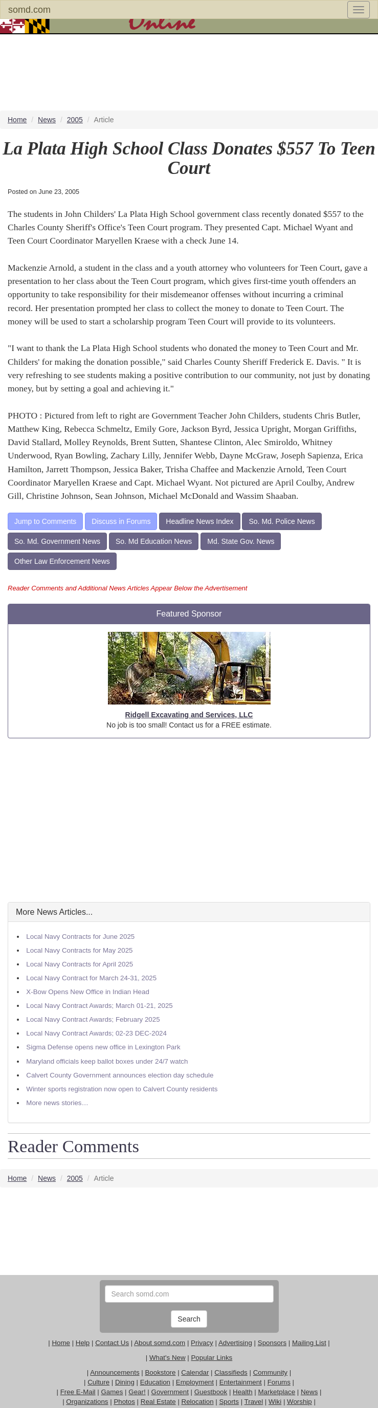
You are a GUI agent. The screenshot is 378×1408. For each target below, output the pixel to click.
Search (188, 1319)
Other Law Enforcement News (62, 561)
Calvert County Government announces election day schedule (119, 1075)
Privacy (202, 1343)
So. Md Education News (154, 541)
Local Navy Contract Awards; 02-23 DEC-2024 (96, 1033)
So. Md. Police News (282, 521)
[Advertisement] (189, 820)
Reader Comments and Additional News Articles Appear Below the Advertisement (127, 588)
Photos (124, 1401)
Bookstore (160, 1372)
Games (112, 1392)
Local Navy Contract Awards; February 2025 (93, 1019)
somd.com (29, 10)
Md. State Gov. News (240, 541)
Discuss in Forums (121, 521)
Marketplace (276, 1392)
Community (270, 1372)
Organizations (87, 1401)
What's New (167, 1357)
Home (61, 1343)
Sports (229, 1401)
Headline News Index (199, 521)
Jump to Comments (45, 521)
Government (170, 1392)
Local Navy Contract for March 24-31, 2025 (91, 978)
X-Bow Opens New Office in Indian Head (87, 992)
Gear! (136, 1392)
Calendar (195, 1372)
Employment (195, 1382)
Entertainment (240, 1382)
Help (83, 1343)
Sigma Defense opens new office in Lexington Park (103, 1047)
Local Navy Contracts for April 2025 (79, 964)
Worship (299, 1401)
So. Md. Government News (57, 541)
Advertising (235, 1343)
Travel (253, 1401)
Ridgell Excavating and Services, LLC (189, 715)
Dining (125, 1382)
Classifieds (230, 1372)
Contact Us (112, 1343)
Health (243, 1392)
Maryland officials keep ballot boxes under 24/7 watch (107, 1061)
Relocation (198, 1401)
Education (155, 1382)
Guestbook (210, 1392)
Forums (279, 1382)
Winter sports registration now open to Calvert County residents (121, 1089)
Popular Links (211, 1357)
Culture (98, 1382)
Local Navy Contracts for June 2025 (80, 936)
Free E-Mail (78, 1392)
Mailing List (309, 1343)
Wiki (275, 1401)
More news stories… (57, 1103)
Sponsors (272, 1343)
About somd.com (159, 1343)
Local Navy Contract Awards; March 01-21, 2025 (99, 1005)
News (309, 1392)
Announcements (114, 1372)
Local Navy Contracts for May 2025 (79, 950)
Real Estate (158, 1401)
